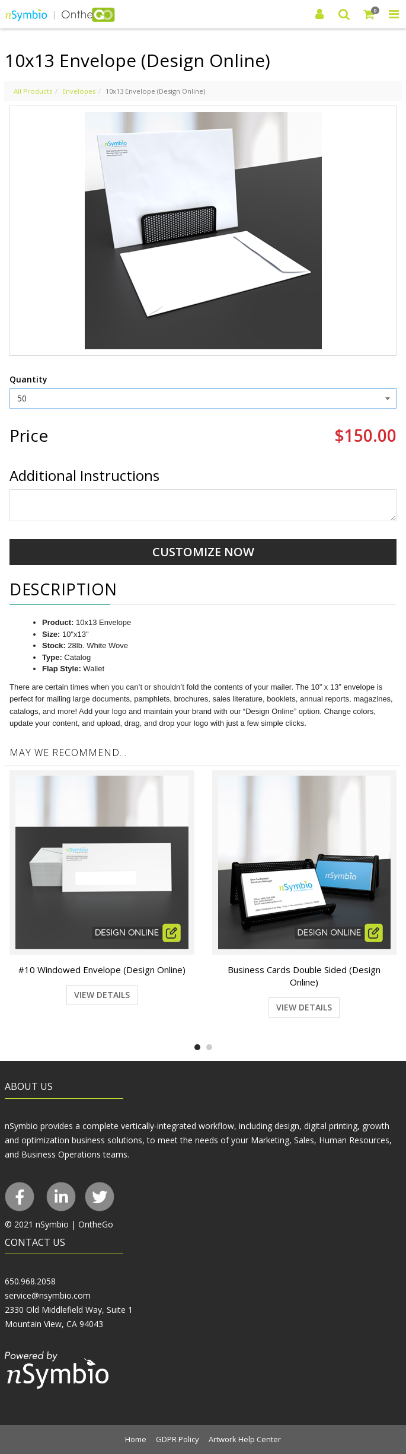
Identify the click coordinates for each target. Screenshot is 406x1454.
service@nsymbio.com (48, 1295)
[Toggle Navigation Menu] (393, 14)
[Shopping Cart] (369, 14)
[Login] (319, 14)
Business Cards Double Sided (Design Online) (304, 976)
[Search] (344, 14)
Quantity (28, 379)
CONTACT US (35, 1242)
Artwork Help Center (245, 1439)
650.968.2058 (30, 1281)
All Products (33, 91)
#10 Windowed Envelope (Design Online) (102, 969)
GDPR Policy (177, 1439)
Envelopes (78, 91)
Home (135, 1439)
